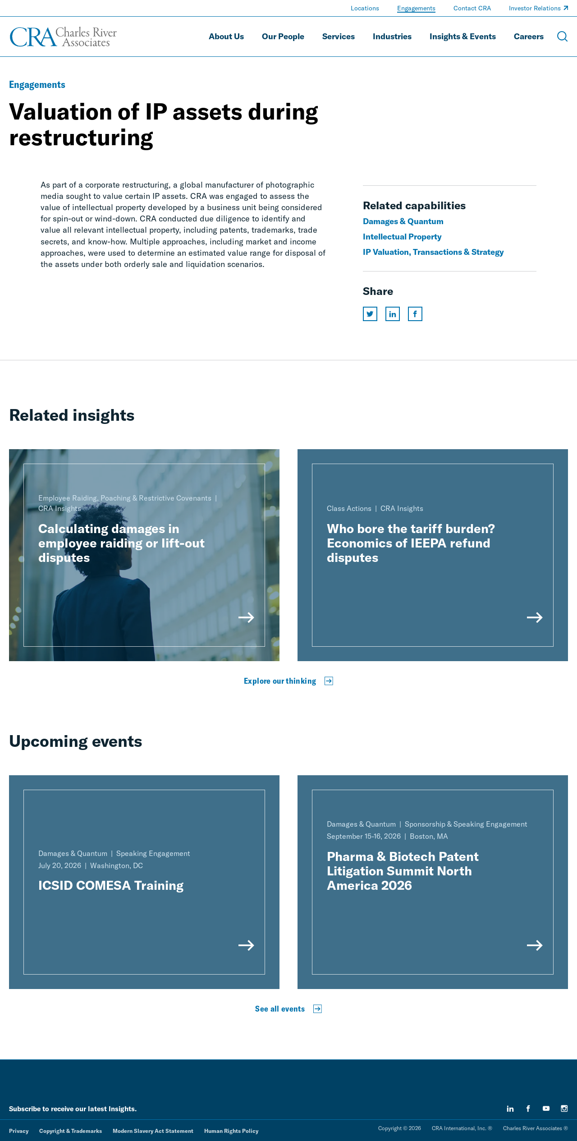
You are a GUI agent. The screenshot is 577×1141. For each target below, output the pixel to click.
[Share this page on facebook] (415, 314)
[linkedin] (510, 1108)
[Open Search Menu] (562, 36)
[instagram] (564, 1108)
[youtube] (546, 1108)
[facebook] (528, 1108)
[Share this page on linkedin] (392, 314)
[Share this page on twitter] (370, 314)
